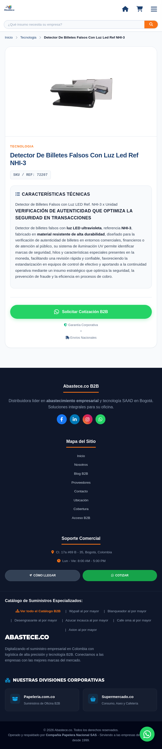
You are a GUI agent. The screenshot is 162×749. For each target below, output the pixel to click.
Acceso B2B (81, 518)
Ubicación (81, 500)
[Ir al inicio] (125, 9)
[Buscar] (151, 24)
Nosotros (81, 465)
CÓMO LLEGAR (42, 575)
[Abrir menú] (154, 9)
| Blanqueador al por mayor (125, 611)
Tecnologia (28, 37)
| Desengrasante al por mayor (34, 620)
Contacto (81, 491)
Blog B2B (81, 473)
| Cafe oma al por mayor (132, 620)
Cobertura (80, 509)
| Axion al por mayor (81, 630)
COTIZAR (120, 575)
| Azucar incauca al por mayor (85, 620)
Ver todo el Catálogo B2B (38, 611)
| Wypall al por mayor (82, 611)
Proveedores (81, 482)
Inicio (9, 37)
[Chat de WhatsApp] (147, 734)
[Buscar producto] (74, 24)
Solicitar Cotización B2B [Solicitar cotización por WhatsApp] (81, 312)
